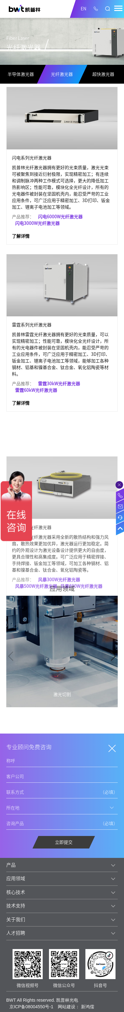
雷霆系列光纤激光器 (31, 325)
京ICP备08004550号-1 (31, 1006)
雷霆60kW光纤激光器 (36, 390)
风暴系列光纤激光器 (31, 565)
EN (83, 9)
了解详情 (21, 236)
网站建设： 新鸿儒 (76, 1006)
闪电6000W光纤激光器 (60, 217)
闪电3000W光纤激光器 (37, 223)
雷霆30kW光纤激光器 (59, 383)
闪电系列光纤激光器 (31, 158)
